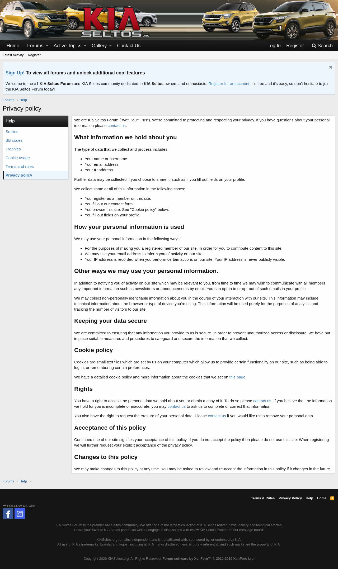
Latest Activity (13, 55)
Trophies (13, 149)
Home (13, 45)
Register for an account (228, 83)
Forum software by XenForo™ (208, 559)
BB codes (14, 140)
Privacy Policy (290, 498)
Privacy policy (19, 175)
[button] (47, 45)
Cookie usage (18, 157)
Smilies (12, 131)
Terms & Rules (263, 498)
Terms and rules (20, 166)
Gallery (99, 45)
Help (309, 498)
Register (34, 55)
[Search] (322, 45)
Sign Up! (15, 72)
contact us (117, 125)
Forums (35, 45)
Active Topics (67, 45)
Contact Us (128, 45)
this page (237, 377)
